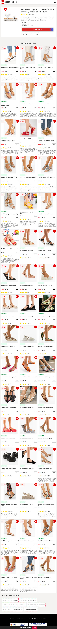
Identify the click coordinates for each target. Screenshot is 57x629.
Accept (34, 627)
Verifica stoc (42, 29)
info (17, 71)
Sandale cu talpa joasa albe (10, 600)
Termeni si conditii (15, 619)
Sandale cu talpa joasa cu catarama (12, 609)
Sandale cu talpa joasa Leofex (28, 600)
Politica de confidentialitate (29, 619)
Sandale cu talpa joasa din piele (36, 605)
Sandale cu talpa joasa (31, 609)
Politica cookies (42, 619)
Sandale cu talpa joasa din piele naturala (14, 605)
